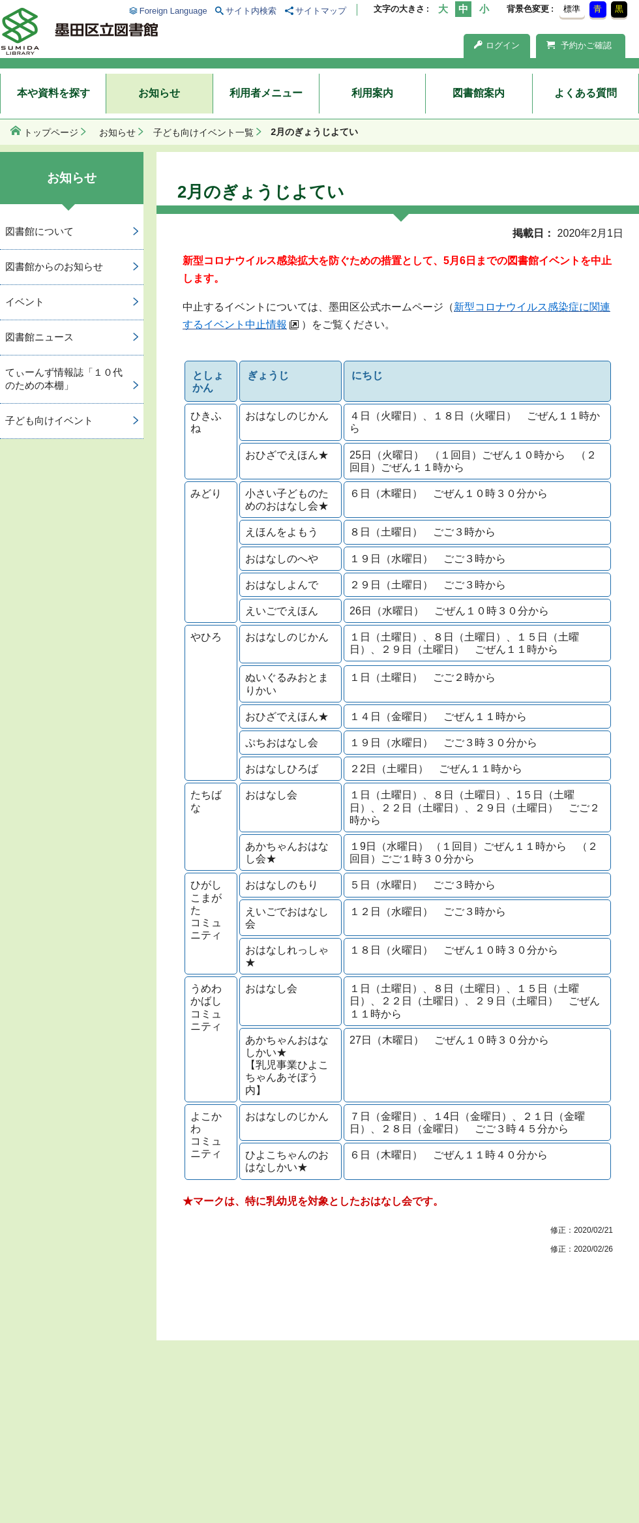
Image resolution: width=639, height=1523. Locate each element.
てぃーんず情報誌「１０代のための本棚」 (64, 379)
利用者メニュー (266, 92)
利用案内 (372, 92)
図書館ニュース (39, 336)
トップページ (50, 132)
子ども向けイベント (49, 420)
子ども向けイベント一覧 (203, 132)
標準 (571, 9)
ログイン (497, 45)
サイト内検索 (251, 11)
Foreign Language (173, 11)
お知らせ (159, 92)
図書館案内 (479, 92)
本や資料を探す (53, 92)
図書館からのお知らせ (54, 266)
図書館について (39, 231)
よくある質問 (585, 92)
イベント (24, 301)
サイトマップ (320, 11)
